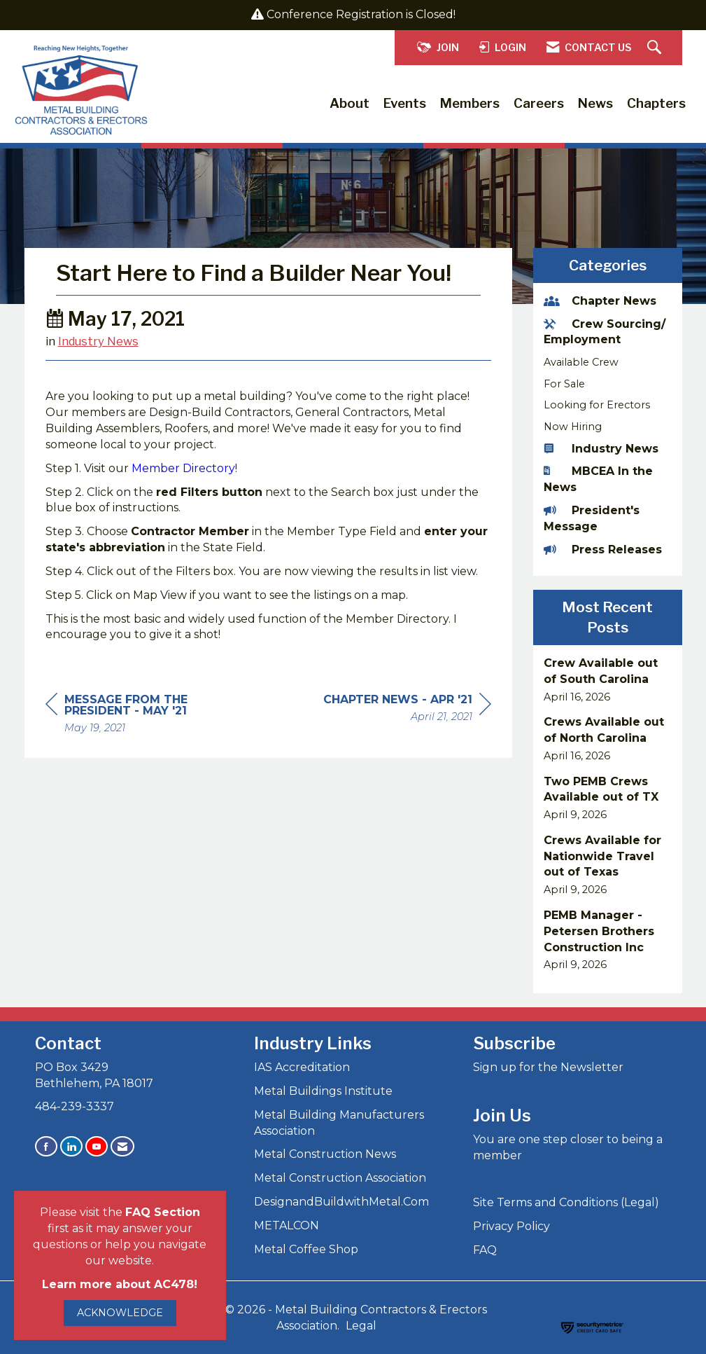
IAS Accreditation (302, 1067)
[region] (407, 743)
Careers (539, 103)
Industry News (98, 375)
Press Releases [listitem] (603, 549)
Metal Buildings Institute (323, 1091)
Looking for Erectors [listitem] (597, 405)
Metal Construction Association (340, 1177)
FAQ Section (162, 1212)
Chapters (656, 103)
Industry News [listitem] (601, 448)
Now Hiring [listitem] (573, 426)
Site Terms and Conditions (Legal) (566, 1202)
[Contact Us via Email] (122, 1146)
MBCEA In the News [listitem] (598, 479)
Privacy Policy (511, 1226)
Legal (361, 1325)
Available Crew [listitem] (581, 362)
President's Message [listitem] (592, 518)
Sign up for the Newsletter (548, 1067)
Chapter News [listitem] (600, 301)
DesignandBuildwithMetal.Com (341, 1201)
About (349, 103)
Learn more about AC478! (119, 1284)
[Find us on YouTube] (96, 1146)
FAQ (485, 1250)
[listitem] (608, 680)
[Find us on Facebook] (46, 1146)
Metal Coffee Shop (306, 1249)
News (595, 103)
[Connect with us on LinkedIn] (71, 1146)
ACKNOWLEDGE (120, 1312)
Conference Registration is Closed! (361, 14)
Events (404, 103)
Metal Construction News (325, 1154)
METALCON (286, 1225)
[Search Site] (656, 48)
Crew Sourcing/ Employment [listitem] (604, 332)
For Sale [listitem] (564, 384)
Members (470, 103)
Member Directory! (184, 502)
